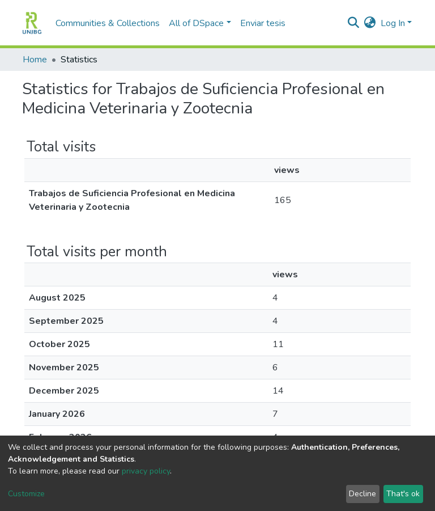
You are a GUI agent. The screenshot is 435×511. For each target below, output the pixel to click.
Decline (362, 493)
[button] (370, 23)
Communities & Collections (108, 23)
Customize (26, 493)
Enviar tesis (262, 23)
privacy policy (146, 471)
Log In (393, 23)
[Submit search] (354, 23)
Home (35, 59)
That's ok (403, 493)
